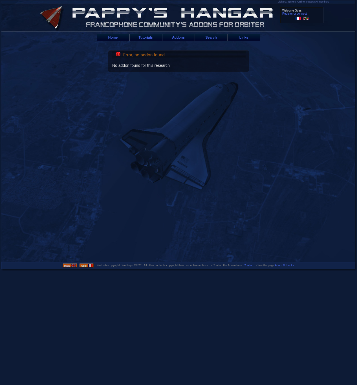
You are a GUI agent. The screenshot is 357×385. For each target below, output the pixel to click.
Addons (178, 37)
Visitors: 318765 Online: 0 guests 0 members (303, 1)
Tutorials (146, 37)
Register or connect (294, 13)
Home (113, 37)
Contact (248, 265)
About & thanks (284, 265)
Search (211, 37)
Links (243, 37)
